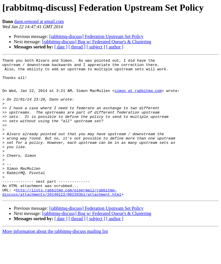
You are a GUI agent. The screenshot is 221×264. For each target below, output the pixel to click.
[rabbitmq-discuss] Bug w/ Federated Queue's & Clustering (96, 41)
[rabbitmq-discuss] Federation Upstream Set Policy (96, 36)
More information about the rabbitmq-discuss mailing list (55, 259)
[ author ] (114, 46)
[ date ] (60, 46)
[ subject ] (96, 46)
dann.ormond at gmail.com (39, 21)
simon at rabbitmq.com (138, 97)
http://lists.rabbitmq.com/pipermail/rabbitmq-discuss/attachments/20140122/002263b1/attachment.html (61, 219)
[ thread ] (76, 46)
